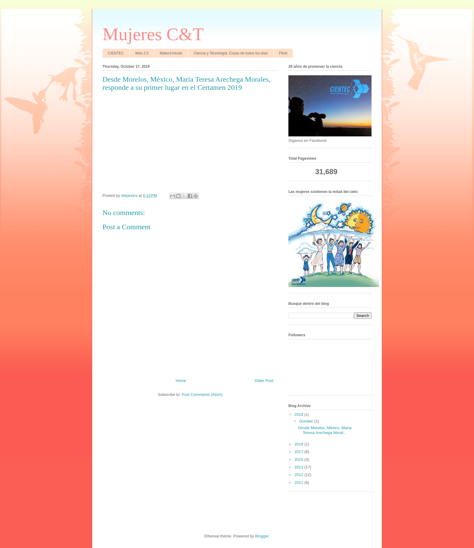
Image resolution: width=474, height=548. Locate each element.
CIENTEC (116, 53)
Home (181, 380)
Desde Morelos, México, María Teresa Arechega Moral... (324, 430)
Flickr (283, 53)
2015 (299, 459)
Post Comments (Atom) (202, 394)
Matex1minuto (171, 53)
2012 (299, 474)
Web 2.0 (141, 53)
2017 (299, 451)
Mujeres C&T (153, 34)
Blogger (261, 536)
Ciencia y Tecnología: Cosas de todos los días (231, 53)
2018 (299, 444)
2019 (299, 414)
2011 (299, 482)
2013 (299, 467)
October (306, 421)
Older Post (264, 380)
